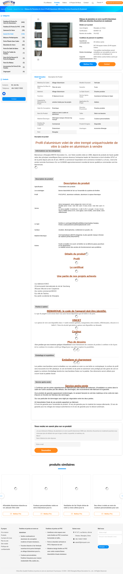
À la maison (4, 532)
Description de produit (55, 77)
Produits (3, 535)
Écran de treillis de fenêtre (14, 53)
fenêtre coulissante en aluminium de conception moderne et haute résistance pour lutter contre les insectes (30, 539)
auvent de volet (14, 34)
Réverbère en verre (14, 45)
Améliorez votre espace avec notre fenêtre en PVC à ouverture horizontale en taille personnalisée (57, 535)
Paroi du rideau (14, 63)
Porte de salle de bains (14, 49)
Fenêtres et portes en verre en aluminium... (14, 22)
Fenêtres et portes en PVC (14, 27)
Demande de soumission (114, 3)
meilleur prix (88, 64)
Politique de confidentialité (5, 548)
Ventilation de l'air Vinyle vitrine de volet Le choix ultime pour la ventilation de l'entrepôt (76, 508)
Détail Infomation (39, 77)
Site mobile (4, 543)
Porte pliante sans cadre (14, 41)
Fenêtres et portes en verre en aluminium (28, 530)
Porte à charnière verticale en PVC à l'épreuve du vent (56, 543)
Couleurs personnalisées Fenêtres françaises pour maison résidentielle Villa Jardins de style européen (31, 558)
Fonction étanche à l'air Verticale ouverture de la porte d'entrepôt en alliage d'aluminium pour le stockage (31, 549)
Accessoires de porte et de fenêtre (14, 67)
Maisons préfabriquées (14, 38)
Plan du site (4, 541)
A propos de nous (6, 538)
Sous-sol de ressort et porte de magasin (14, 58)
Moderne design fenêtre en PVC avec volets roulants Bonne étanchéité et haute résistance (57, 551)
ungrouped (14, 72)
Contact (13, 99)
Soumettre (46, 450)
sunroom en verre (14, 30)
